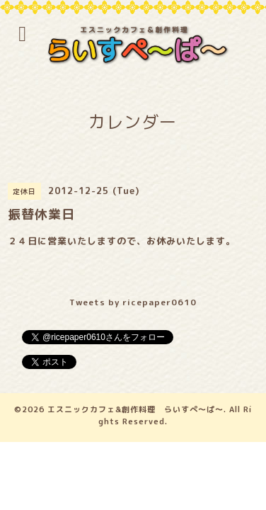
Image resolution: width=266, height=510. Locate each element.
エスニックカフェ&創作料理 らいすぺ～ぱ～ (135, 409)
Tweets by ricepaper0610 (133, 302)
